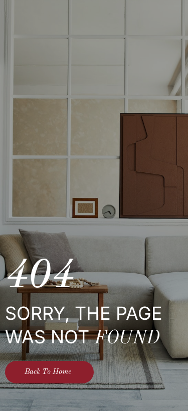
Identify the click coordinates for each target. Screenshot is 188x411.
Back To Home (48, 372)
